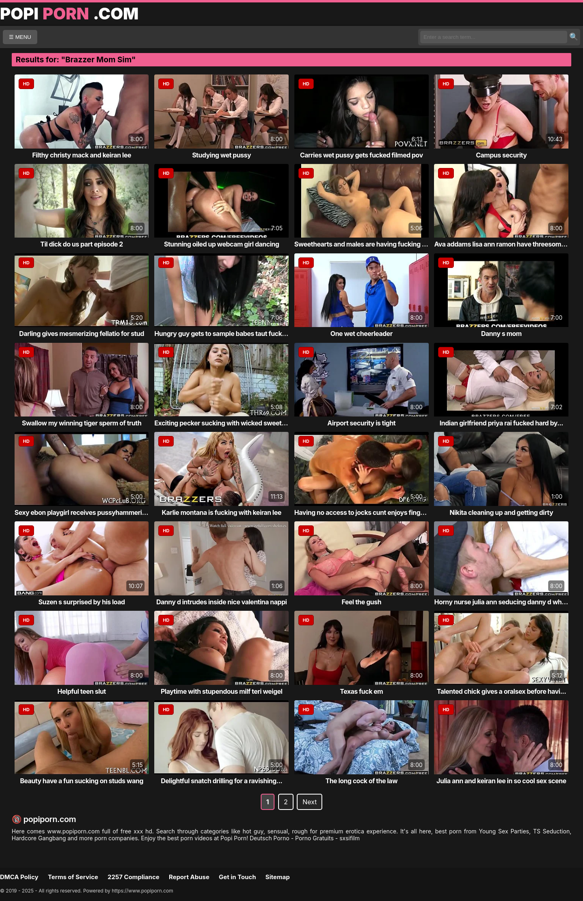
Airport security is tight (362, 423)
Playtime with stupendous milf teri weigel (221, 691)
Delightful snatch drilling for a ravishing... (221, 781)
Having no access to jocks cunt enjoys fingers (362, 512)
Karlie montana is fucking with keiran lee (221, 512)
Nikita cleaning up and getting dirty (501, 512)
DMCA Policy (19, 877)
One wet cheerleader (361, 333)
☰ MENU (20, 37)
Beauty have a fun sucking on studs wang (81, 781)
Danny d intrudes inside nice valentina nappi (221, 602)
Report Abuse (189, 877)
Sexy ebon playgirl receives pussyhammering (82, 512)
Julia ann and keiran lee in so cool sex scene (501, 781)
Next (309, 802)
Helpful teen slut (81, 691)
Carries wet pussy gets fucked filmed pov (361, 155)
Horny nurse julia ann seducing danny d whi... (501, 602)
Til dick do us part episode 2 (81, 244)
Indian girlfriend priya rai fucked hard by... (501, 423)
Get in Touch (237, 877)
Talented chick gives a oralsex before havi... (501, 691)
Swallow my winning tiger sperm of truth (81, 423)
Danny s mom (501, 333)
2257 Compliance (134, 877)
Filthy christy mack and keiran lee (81, 155)
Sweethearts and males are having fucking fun (363, 244)
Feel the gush (361, 602)
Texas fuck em (361, 691)
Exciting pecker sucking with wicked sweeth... (222, 423)
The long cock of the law (362, 781)
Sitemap (278, 877)
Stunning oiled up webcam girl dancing (221, 244)
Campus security (501, 155)
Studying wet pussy (221, 155)
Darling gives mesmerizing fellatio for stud (81, 333)
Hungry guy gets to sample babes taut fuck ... (221, 333)
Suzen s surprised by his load (81, 602)
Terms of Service (73, 877)
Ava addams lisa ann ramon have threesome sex (505, 244)
